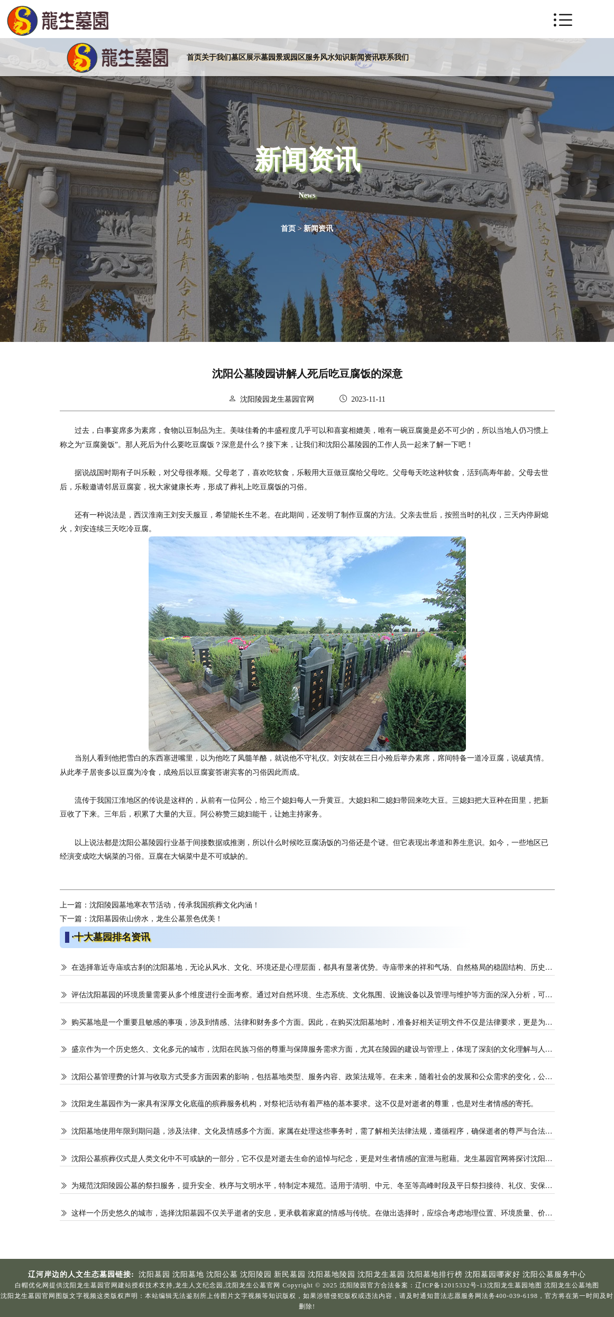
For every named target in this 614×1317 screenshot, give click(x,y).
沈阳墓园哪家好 (492, 1274)
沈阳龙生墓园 (381, 1274)
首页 (288, 229)
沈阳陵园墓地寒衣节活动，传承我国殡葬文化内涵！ (174, 905)
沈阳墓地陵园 (331, 1274)
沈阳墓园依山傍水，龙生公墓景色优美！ (156, 919)
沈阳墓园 (154, 1274)
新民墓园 (290, 1274)
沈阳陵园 (255, 399)
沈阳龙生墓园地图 (514, 1285)
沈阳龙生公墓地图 (571, 1285)
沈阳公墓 (222, 1274)
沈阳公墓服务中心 (554, 1274)
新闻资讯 (318, 229)
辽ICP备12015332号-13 (451, 1285)
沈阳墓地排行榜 (435, 1274)
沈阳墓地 (188, 1274)
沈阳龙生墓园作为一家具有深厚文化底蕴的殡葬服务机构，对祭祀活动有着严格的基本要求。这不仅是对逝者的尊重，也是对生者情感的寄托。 (304, 1104)
